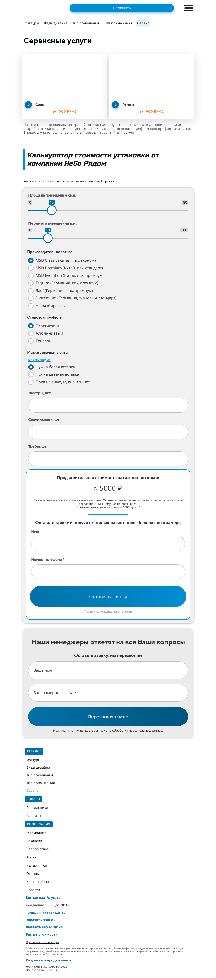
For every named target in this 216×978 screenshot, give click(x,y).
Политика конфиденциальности (108, 611)
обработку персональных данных (137, 730)
